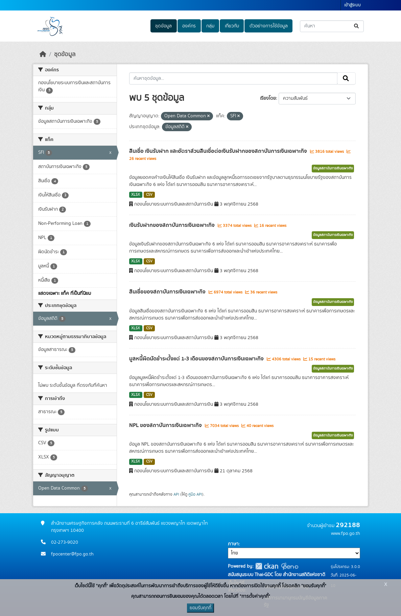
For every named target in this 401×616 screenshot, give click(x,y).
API (176, 494)
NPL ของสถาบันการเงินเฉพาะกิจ (166, 425)
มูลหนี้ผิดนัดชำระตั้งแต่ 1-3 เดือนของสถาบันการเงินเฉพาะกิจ (197, 358)
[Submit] (357, 26)
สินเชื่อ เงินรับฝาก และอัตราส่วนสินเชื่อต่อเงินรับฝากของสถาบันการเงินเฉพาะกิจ (218, 151)
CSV (149, 194)
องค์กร (189, 26)
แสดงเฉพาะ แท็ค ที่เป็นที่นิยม (64, 293)
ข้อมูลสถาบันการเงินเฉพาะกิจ (333, 168)
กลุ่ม (210, 26)
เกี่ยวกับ (232, 26)
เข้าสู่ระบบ (352, 5)
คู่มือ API (195, 494)
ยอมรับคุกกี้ (200, 608)
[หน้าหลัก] (43, 54)
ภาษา (233, 544)
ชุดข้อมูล (163, 26)
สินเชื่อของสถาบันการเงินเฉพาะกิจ (168, 291)
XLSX (135, 194)
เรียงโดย (268, 98)
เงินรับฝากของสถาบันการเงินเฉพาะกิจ (172, 225)
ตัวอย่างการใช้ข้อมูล (269, 26)
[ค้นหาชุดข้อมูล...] (332, 26)
